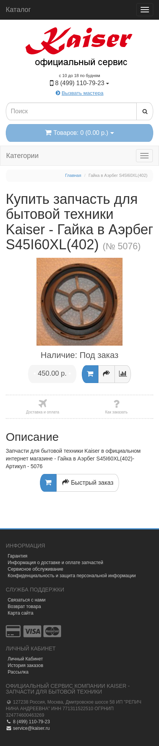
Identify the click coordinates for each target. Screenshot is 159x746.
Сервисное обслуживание (35, 569)
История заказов (25, 665)
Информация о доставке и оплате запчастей (55, 562)
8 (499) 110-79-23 (28, 721)
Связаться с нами (26, 600)
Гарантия (17, 556)
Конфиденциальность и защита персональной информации (72, 575)
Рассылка (18, 672)
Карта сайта (20, 613)
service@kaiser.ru (28, 728)
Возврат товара (24, 606)
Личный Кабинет (25, 659)
